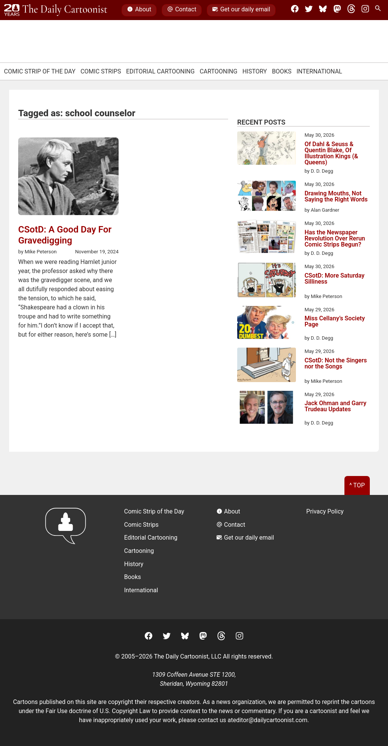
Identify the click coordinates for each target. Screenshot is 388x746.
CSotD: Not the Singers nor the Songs (336, 363)
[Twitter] (308, 10)
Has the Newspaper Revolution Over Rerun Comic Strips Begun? (335, 238)
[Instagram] (365, 10)
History (254, 71)
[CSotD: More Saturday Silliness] (266, 281)
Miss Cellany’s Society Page (335, 321)
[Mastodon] (337, 10)
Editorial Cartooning (160, 71)
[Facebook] (294, 10)
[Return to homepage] (68, 557)
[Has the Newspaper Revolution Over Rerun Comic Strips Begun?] (266, 237)
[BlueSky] (322, 10)
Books (282, 71)
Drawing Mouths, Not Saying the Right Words (336, 196)
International (319, 71)
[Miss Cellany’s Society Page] (266, 324)
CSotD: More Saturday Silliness (335, 279)
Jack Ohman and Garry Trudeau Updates (335, 406)
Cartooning (219, 71)
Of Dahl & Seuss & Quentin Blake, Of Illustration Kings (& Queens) (331, 153)
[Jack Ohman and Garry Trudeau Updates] (266, 408)
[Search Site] (379, 10)
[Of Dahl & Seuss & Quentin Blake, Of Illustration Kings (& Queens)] (266, 149)
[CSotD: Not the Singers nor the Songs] (266, 366)
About (139, 10)
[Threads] (351, 10)
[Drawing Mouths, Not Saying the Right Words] (266, 197)
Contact (181, 10)
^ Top (357, 485)
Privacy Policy (325, 511)
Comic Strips (100, 71)
